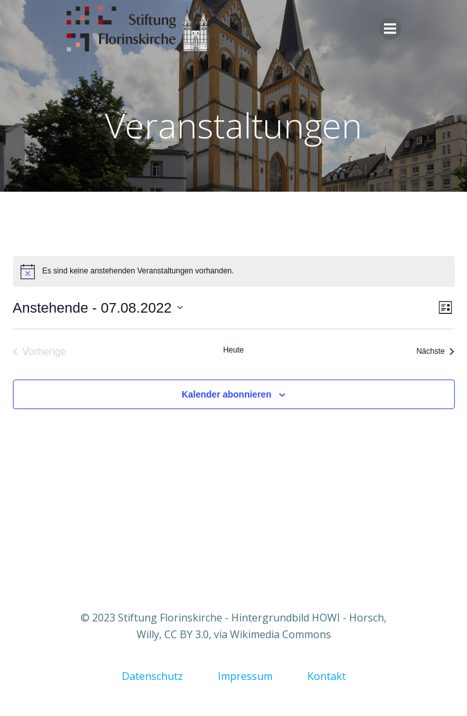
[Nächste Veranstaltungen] (435, 352)
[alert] (234, 271)
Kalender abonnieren (226, 394)
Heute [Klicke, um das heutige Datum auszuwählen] (233, 349)
